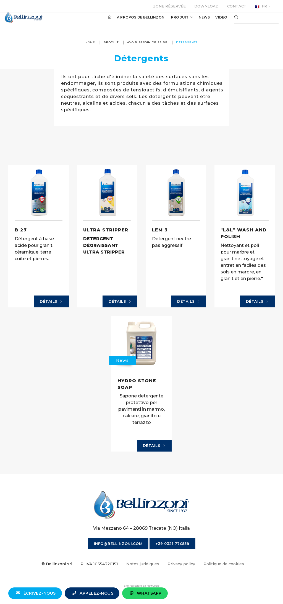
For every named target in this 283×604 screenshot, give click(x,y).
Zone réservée (169, 6)
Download (206, 6)
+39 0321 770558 (172, 543)
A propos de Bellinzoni (133, 22)
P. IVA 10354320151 (99, 563)
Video (213, 22)
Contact (237, 6)
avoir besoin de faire (147, 42)
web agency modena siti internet (141, 585)
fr (261, 6)
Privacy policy (181, 563)
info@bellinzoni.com (118, 543)
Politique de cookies (223, 563)
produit (174, 22)
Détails (51, 301)
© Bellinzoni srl (56, 563)
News (196, 22)
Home (90, 42)
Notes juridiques (142, 563)
